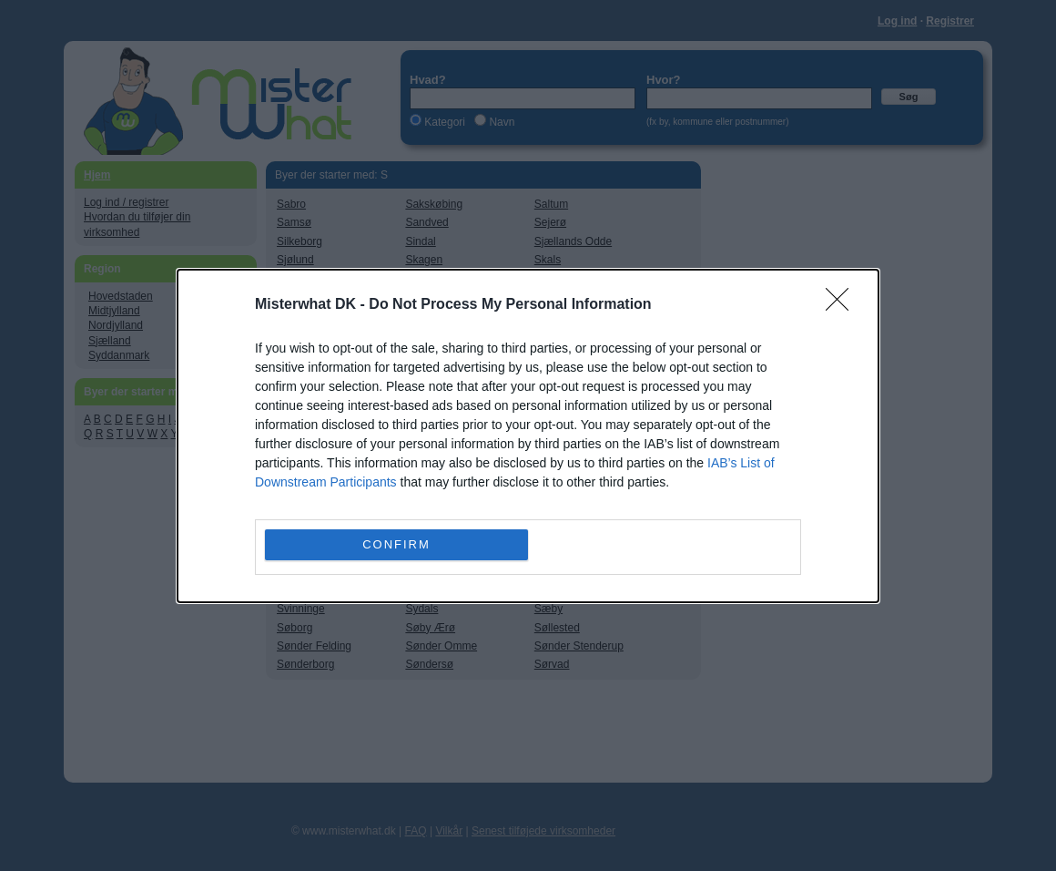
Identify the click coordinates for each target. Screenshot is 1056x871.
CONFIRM (396, 543)
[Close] (843, 305)
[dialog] (528, 436)
